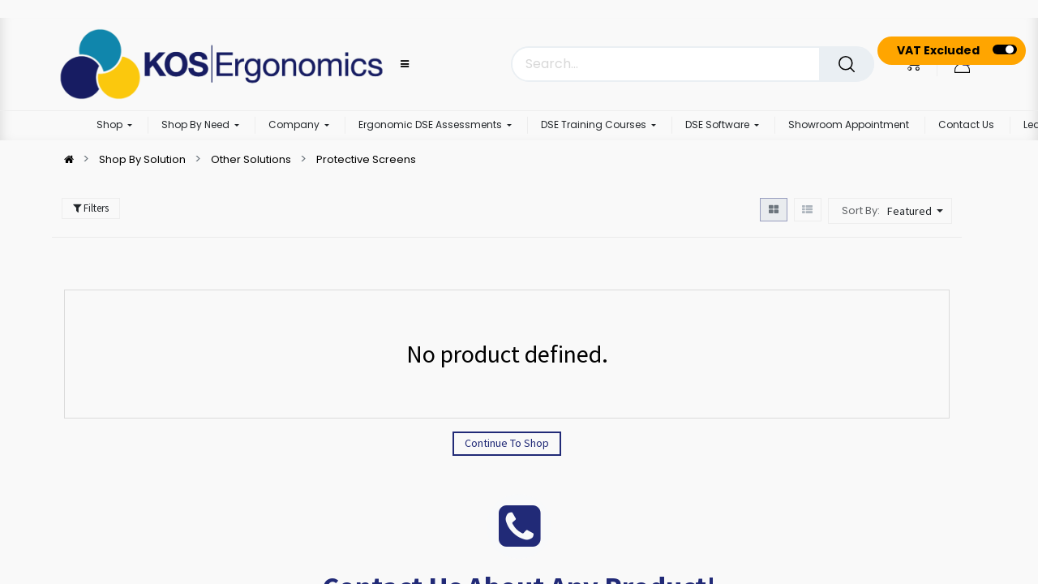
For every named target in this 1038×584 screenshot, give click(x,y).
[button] (917, 211)
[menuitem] (848, 125)
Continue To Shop (507, 443)
